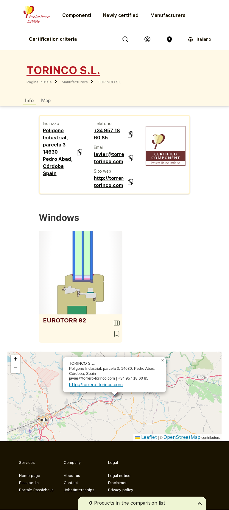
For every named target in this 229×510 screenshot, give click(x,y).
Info (29, 100)
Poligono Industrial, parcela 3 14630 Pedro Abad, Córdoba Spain (58, 152)
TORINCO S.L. (110, 82)
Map (46, 100)
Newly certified (120, 15)
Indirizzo (51, 123)
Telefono (103, 123)
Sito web (102, 171)
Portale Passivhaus (36, 490)
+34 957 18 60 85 (107, 134)
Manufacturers (168, 15)
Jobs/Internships (79, 490)
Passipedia (29, 483)
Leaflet (146, 437)
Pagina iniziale (39, 82)
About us (72, 475)
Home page (29, 475)
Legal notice (119, 475)
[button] (162, 360)
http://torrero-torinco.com (109, 181)
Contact (71, 483)
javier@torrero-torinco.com (109, 158)
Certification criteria (53, 39)
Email (99, 147)
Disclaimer (117, 483)
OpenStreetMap (181, 437)
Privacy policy (120, 490)
